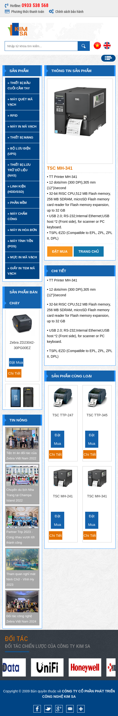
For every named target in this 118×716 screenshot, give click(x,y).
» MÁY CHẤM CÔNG (17, 216)
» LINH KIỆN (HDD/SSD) (17, 189)
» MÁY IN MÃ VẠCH (22, 126)
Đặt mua (16, 346)
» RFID (13, 115)
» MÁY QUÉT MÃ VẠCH (20, 101)
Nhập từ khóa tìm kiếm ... (84, 46)
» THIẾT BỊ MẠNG (20, 137)
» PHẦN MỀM (17, 203)
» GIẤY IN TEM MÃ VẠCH (21, 270)
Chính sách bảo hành (66, 12)
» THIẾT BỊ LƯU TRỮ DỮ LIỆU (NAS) (19, 170)
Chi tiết (14, 357)
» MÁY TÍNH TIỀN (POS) (20, 243)
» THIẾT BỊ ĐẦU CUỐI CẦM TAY (19, 85)
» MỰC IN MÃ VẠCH (22, 257)
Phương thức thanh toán (24, 12)
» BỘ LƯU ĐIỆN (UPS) (19, 151)
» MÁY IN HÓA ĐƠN (22, 230)
